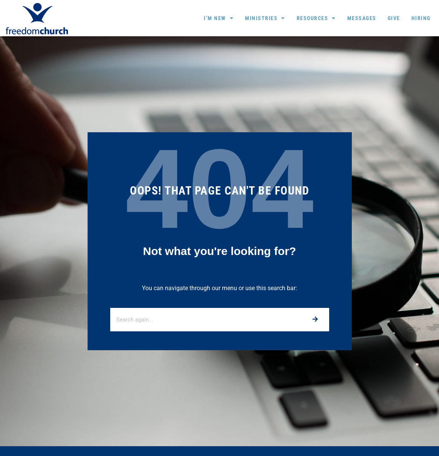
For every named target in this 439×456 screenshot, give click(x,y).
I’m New (219, 18)
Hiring (421, 18)
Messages (361, 18)
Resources (316, 18)
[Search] (315, 319)
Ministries (265, 18)
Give (394, 18)
